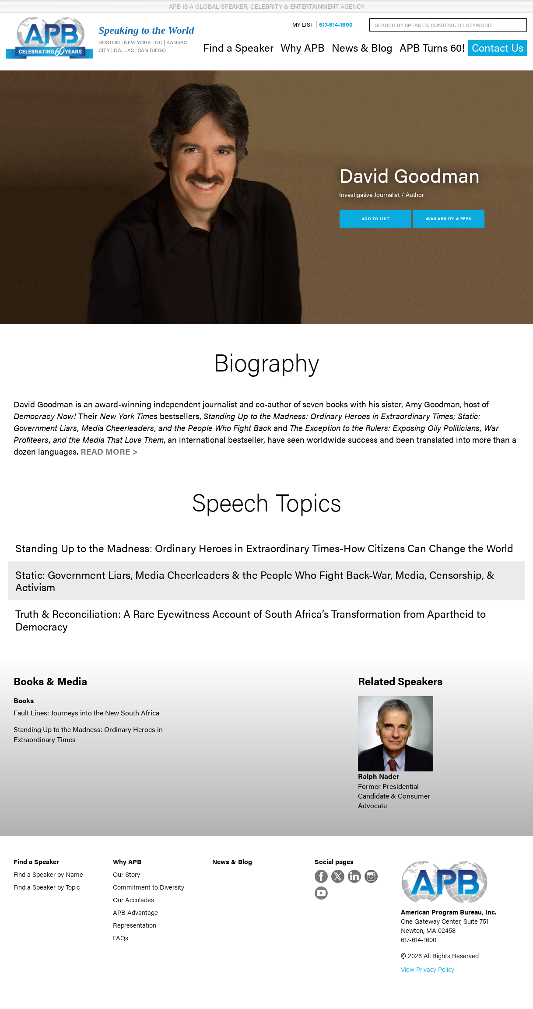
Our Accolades (133, 899)
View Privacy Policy (427, 969)
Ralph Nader (378, 776)
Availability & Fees (449, 218)
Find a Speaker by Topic (47, 886)
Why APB (303, 47)
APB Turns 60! (432, 47)
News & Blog (362, 47)
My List (302, 24)
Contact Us (497, 48)
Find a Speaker (238, 47)
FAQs (120, 937)
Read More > (109, 451)
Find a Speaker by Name (48, 874)
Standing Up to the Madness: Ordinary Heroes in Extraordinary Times (88, 734)
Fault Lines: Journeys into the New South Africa (86, 713)
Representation (134, 924)
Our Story (126, 874)
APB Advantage (135, 912)
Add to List (375, 218)
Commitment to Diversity (148, 886)
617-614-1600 (336, 24)
